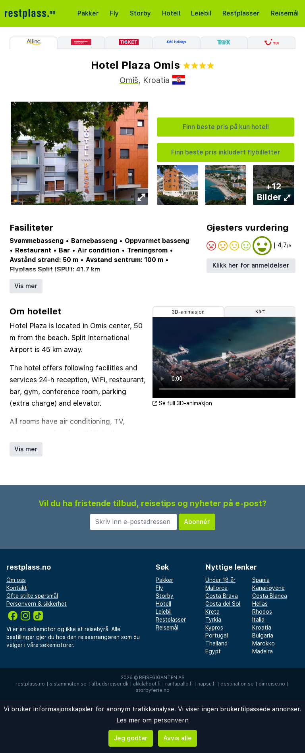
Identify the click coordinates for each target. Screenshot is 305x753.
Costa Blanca (269, 596)
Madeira (262, 651)
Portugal (216, 635)
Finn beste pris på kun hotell (226, 127)
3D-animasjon (188, 312)
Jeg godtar (131, 738)
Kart (260, 311)
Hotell (171, 13)
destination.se (237, 684)
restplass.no (30, 684)
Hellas (260, 604)
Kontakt (16, 588)
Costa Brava (221, 596)
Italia (258, 619)
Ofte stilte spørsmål (32, 596)
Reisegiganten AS (162, 677)
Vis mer (26, 286)
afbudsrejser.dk (109, 684)
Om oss (16, 580)
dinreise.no (272, 684)
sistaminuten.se (68, 684)
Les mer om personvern (152, 720)
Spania (261, 580)
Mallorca (216, 588)
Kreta (212, 612)
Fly (114, 13)
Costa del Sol (222, 604)
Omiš (129, 80)
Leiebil (201, 13)
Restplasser (241, 13)
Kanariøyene (268, 588)
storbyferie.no (153, 690)
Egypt (213, 651)
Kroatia (261, 627)
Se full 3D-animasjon (182, 403)
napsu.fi (206, 684)
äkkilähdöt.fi (146, 684)
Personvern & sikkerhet (36, 604)
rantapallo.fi (179, 684)
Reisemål (285, 13)
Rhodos (262, 612)
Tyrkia (213, 619)
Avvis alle (177, 738)
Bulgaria (262, 635)
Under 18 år (220, 580)
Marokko (263, 643)
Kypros (214, 627)
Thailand (216, 643)
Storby (140, 13)
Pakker (88, 13)
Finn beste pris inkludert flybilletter (225, 152)
